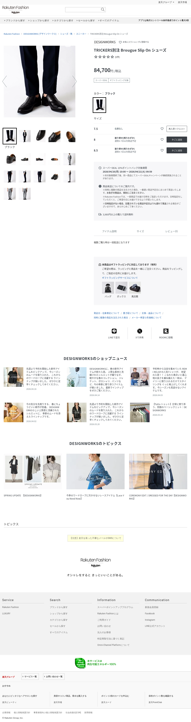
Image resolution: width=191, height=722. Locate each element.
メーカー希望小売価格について (147, 317)
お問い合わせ (104, 626)
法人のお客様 (104, 632)
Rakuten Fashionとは (107, 613)
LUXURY (6, 613)
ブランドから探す (59, 607)
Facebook (150, 613)
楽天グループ (165, 2)
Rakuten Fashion (31, 10)
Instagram (150, 620)
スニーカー (81, 33)
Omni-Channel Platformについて (113, 645)
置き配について (130, 313)
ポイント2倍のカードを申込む (115, 696)
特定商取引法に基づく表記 (110, 638)
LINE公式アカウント (155, 626)
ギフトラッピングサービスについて (120, 277)
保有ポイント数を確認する (161, 696)
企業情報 (6, 712)
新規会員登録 (151, 607)
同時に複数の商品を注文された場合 (111, 317)
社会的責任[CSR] (73, 712)
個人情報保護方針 (22, 712)
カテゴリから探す (59, 620)
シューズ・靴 (66, 33)
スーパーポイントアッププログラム (115, 607)
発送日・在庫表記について (106, 313)
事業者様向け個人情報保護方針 (48, 712)
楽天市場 (182, 2)
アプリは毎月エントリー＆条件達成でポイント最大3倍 (163, 20)
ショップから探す (59, 613)
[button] (4, 81)
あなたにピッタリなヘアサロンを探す (19, 696)
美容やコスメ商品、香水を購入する (70, 696)
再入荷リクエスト (177, 128)
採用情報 (88, 712)
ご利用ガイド (104, 620)
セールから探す (57, 626)
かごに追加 (177, 139)
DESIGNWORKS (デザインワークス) (40, 33)
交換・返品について (151, 313)
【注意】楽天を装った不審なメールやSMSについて (95, 538)
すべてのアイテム (59, 632)
